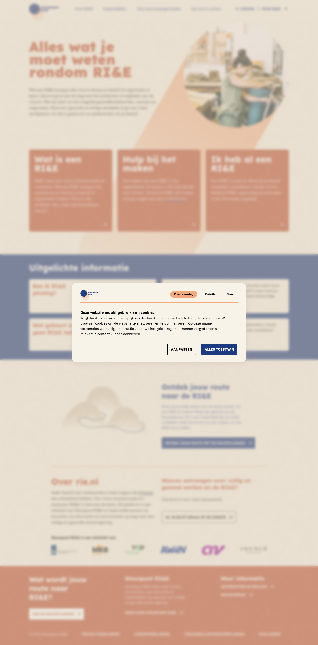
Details (210, 294)
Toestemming (184, 294)
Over (230, 294)
